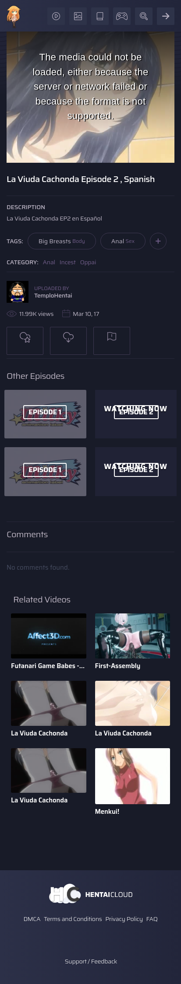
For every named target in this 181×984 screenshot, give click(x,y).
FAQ (152, 919)
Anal (123, 241)
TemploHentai (53, 295)
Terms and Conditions (73, 919)
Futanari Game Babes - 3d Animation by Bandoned (48, 666)
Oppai (88, 262)
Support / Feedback (91, 961)
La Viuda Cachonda (39, 733)
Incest (68, 262)
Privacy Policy (124, 919)
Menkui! (107, 811)
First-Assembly (118, 666)
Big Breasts (62, 241)
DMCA (31, 919)
